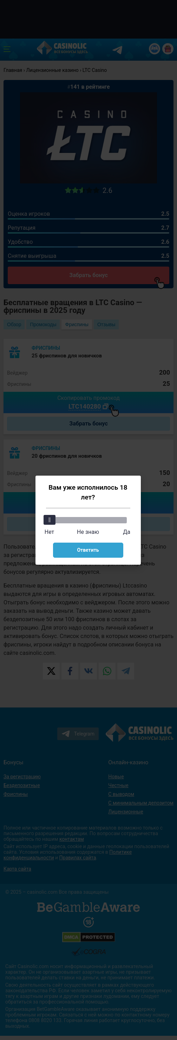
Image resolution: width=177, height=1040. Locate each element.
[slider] (49, 520)
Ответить (88, 550)
